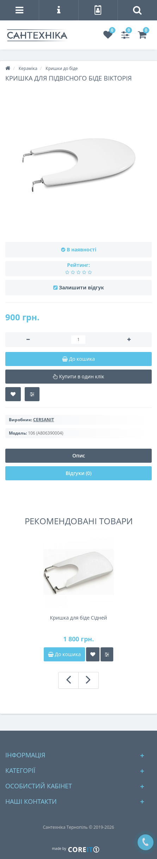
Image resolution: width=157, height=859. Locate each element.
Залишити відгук (81, 287)
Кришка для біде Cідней (78, 617)
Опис (78, 455)
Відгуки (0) (78, 473)
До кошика (64, 654)
